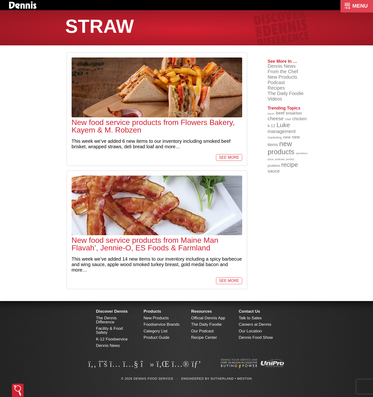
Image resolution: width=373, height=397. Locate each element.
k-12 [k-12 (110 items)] (271, 126)
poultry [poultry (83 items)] (290, 159)
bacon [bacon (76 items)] (271, 113)
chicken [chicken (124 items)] (299, 118)
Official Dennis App (208, 318)
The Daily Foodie (286, 93)
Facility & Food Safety (109, 330)
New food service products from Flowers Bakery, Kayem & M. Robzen (153, 126)
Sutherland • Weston (231, 378)
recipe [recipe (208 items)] (289, 164)
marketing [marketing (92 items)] (275, 137)
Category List (155, 331)
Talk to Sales (250, 318)
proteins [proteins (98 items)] (274, 165)
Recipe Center (204, 337)
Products (152, 311)
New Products (282, 77)
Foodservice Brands (162, 324)
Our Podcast (202, 331)
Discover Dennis (112, 311)
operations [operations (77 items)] (302, 153)
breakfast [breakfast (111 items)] (294, 113)
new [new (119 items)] (287, 137)
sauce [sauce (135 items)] (274, 170)
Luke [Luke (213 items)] (283, 125)
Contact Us (249, 311)
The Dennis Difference (106, 320)
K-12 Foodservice (112, 339)
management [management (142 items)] (282, 131)
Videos (275, 98)
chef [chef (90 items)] (288, 119)
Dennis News (282, 66)
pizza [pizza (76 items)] (271, 159)
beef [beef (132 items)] (280, 112)
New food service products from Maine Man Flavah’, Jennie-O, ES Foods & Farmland (145, 244)
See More (229, 157)
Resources (201, 311)
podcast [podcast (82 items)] (280, 159)
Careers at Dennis (255, 324)
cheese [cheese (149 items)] (276, 118)
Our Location (250, 331)
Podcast (276, 82)
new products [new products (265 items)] (281, 148)
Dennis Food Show (256, 337)
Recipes (276, 88)
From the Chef (283, 71)
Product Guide (157, 337)
